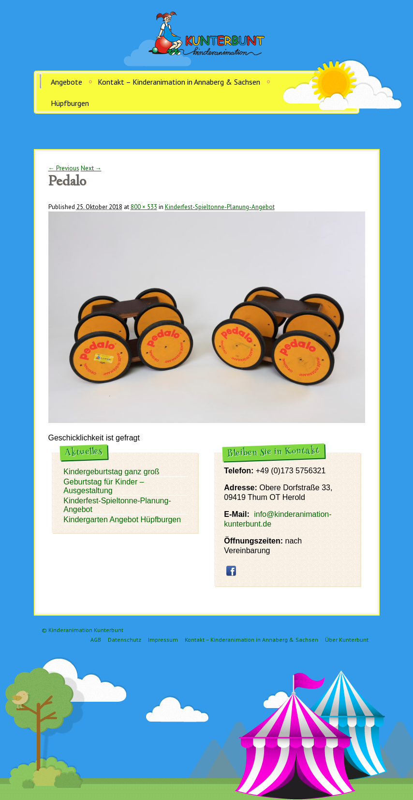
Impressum (163, 639)
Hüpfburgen (70, 103)
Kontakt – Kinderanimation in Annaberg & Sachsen (179, 82)
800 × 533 (144, 207)
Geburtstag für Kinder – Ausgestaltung (103, 486)
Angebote (66, 82)
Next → (91, 168)
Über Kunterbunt (347, 639)
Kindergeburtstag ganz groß (111, 472)
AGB (95, 639)
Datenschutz (124, 639)
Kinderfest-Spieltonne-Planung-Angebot (220, 207)
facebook (231, 570)
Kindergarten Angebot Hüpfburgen (122, 519)
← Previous (63, 168)
